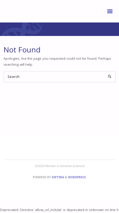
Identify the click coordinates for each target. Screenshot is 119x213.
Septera (57, 177)
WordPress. (77, 177)
